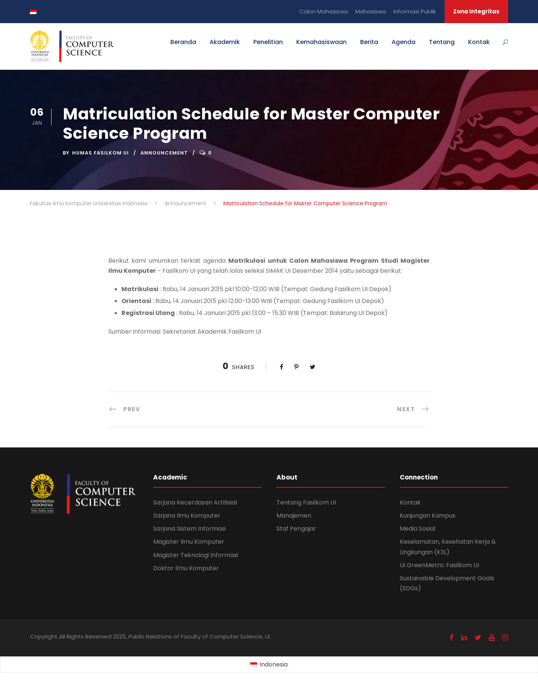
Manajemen (293, 515)
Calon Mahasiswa (323, 11)
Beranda (183, 42)
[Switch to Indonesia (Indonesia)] (269, 665)
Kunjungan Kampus (427, 515)
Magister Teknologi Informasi (195, 555)
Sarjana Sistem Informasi (189, 528)
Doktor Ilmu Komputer (186, 568)
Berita (369, 42)
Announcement (164, 152)
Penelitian (268, 42)
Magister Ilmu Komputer (188, 541)
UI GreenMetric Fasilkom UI (439, 565)
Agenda (403, 42)
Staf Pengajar (296, 528)
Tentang (442, 42)
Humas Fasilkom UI (100, 152)
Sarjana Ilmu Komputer (186, 515)
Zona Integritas (476, 11)
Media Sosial (417, 528)
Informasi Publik (414, 11)
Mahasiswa (370, 11)
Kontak (479, 42)
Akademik (225, 42)
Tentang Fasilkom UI (306, 502)
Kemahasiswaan (321, 42)
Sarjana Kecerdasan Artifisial (195, 502)
